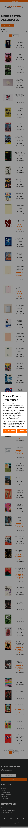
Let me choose (9, 431)
